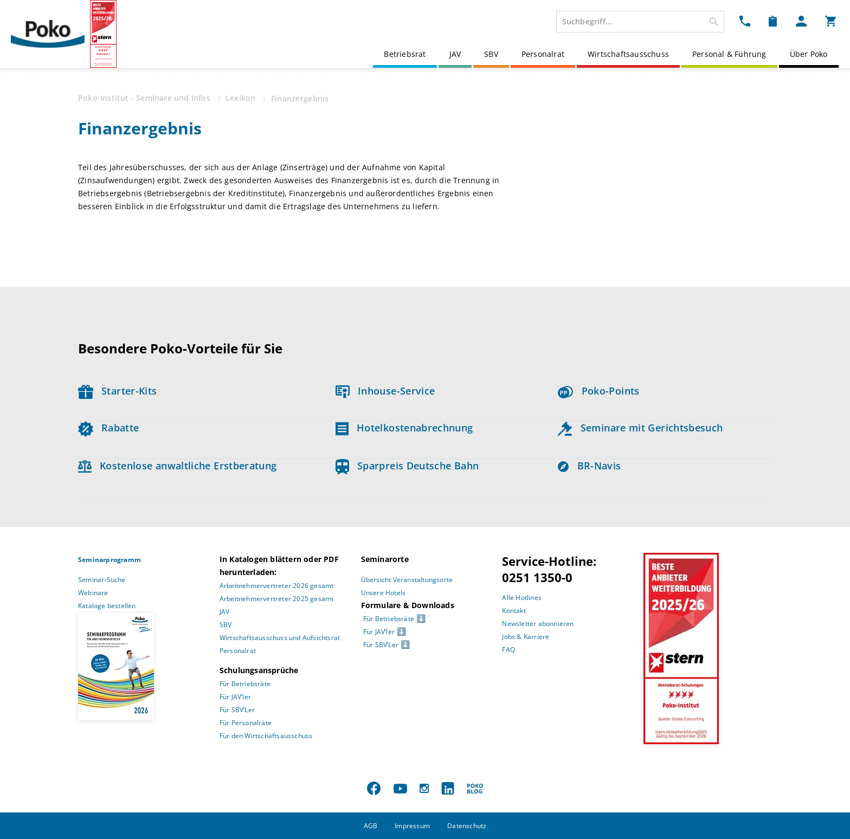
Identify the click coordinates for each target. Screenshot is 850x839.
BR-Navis (589, 465)
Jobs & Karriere (525, 636)
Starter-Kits (117, 390)
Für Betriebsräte (245, 683)
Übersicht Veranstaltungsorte (407, 579)
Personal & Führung (729, 54)
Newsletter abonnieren (538, 623)
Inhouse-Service (385, 390)
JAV (455, 54)
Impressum (412, 825)
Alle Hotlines (522, 597)
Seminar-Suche (102, 579)
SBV (491, 54)
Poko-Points (598, 390)
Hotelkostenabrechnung (404, 427)
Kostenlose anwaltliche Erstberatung (177, 465)
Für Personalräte (246, 722)
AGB (371, 825)
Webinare (93, 592)
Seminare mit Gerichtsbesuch (640, 427)
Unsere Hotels (383, 592)
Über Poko (809, 54)
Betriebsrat (405, 54)
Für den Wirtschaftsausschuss (266, 735)
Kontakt (513, 610)
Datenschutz (466, 825)
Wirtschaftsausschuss (628, 54)
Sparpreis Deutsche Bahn (407, 465)
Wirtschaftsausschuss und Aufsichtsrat (280, 637)
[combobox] (640, 22)
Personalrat (542, 54)
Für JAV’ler (235, 696)
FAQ (508, 649)
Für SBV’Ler (237, 709)
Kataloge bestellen (107, 605)
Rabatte (108, 427)
